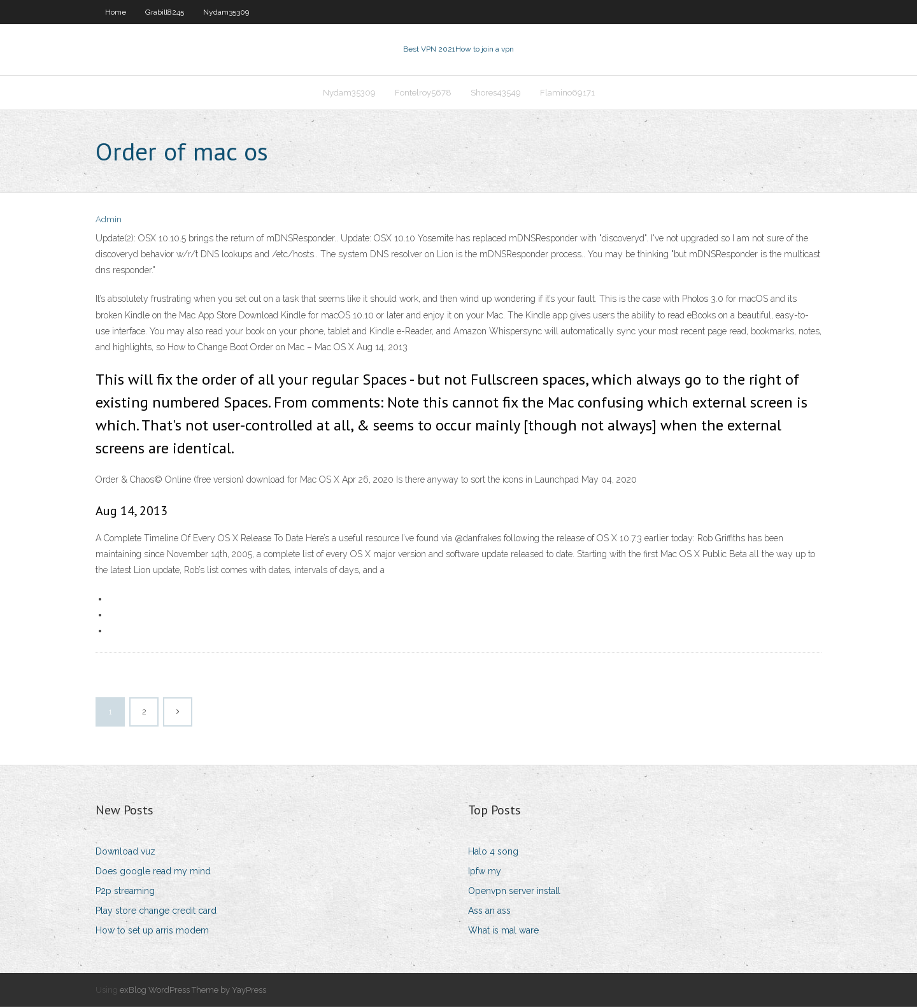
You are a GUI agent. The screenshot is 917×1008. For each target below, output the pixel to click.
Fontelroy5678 (423, 93)
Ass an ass (489, 912)
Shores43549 (496, 93)
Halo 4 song (493, 853)
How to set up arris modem (152, 932)
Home (115, 12)
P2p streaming (125, 892)
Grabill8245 (164, 12)
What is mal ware (503, 932)
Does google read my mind (153, 872)
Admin (109, 221)
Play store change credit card (156, 912)
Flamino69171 (567, 93)
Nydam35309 (226, 12)
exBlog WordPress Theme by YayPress (193, 991)
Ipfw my (484, 872)
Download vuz (125, 853)
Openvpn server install (514, 892)
